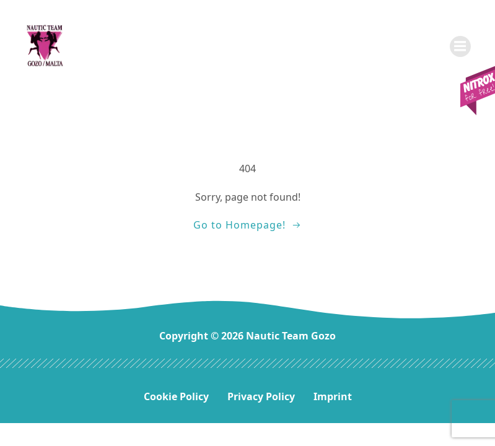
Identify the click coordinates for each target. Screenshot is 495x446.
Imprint (332, 396)
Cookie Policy (176, 396)
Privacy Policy (261, 396)
